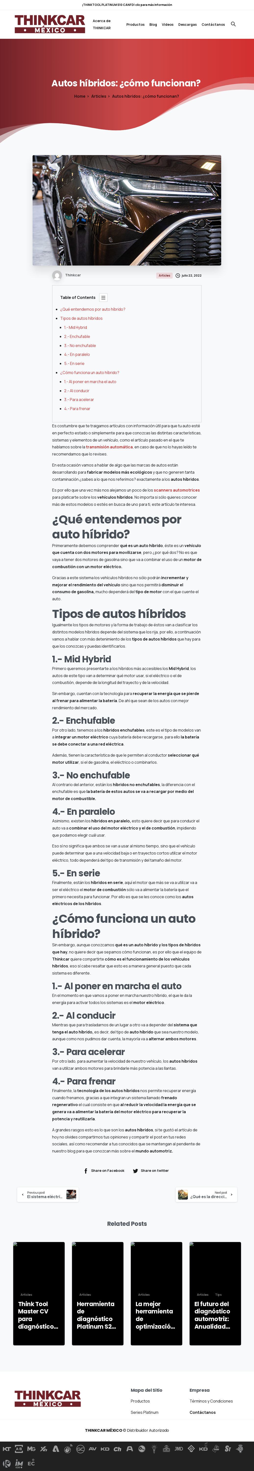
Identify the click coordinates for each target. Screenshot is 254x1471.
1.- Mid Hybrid (75, 327)
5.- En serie (74, 363)
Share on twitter (151, 1171)
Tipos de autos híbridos (81, 318)
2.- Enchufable (77, 336)
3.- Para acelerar (79, 399)
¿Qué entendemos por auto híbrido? (93, 309)
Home (79, 96)
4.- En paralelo (77, 354)
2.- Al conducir (76, 390)
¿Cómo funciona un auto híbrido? (90, 372)
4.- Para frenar (77, 408)
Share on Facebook (103, 1171)
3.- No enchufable (80, 345)
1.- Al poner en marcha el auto (90, 381)
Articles (98, 96)
